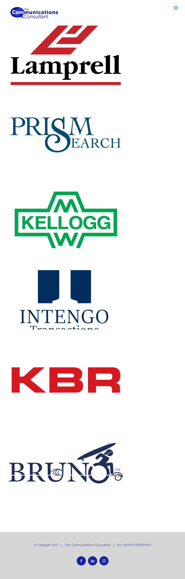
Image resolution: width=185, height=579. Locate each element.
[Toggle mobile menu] (176, 7)
